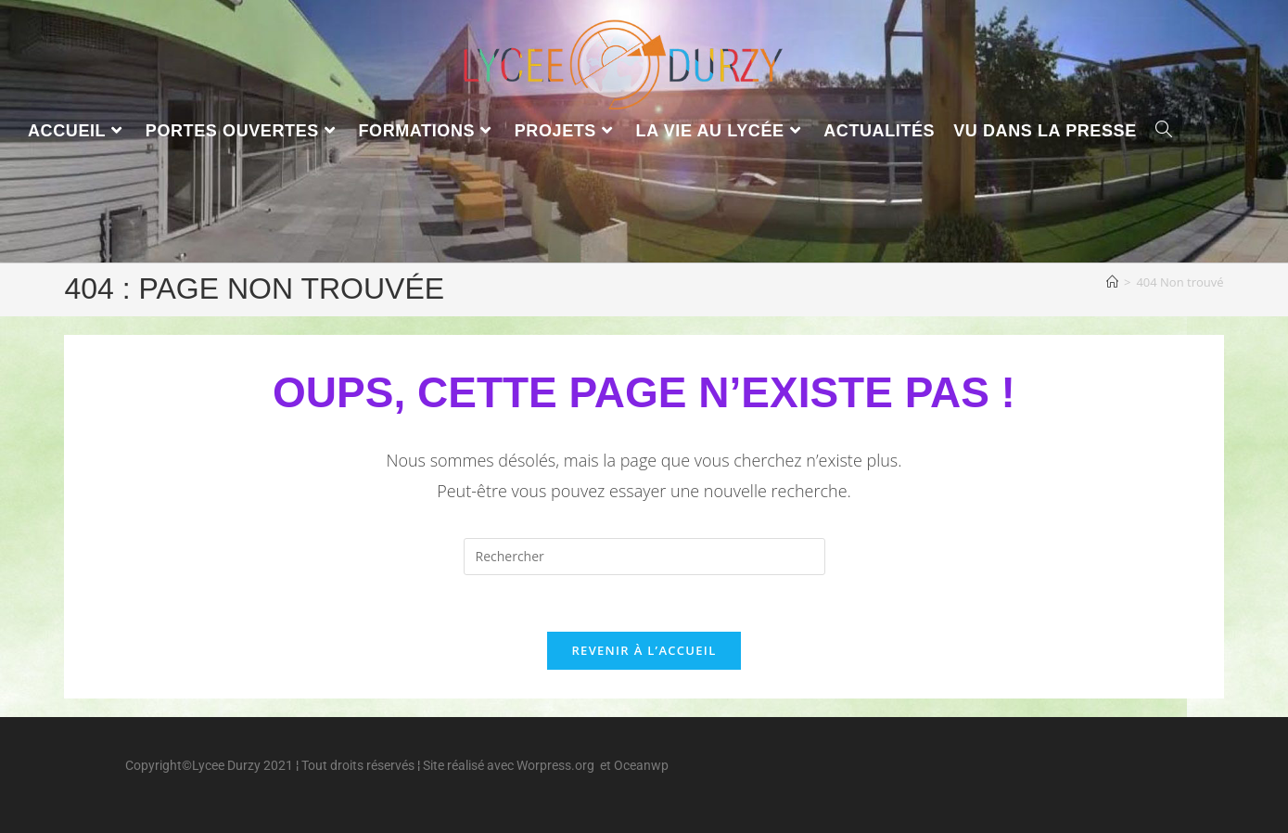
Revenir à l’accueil (643, 650)
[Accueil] (1112, 282)
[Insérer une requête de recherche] (644, 556)
